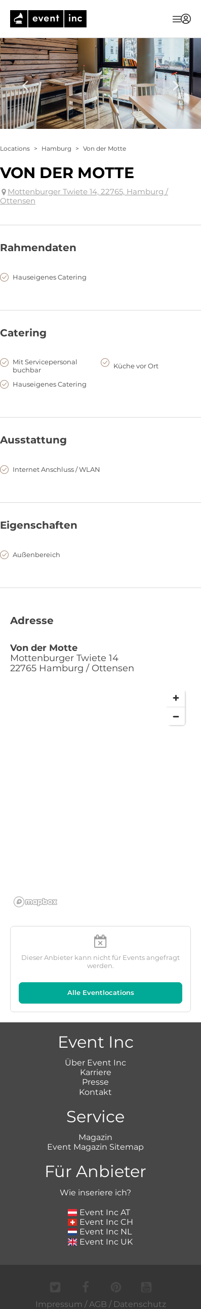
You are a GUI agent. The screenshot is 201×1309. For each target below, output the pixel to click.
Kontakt (95, 1092)
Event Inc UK (100, 1242)
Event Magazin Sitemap (95, 1147)
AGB (98, 1304)
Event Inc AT (99, 1212)
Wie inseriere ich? (95, 1192)
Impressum (59, 1304)
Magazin (95, 1137)
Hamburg (56, 148)
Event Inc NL (100, 1231)
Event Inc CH (101, 1222)
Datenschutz (139, 1304)
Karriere (95, 1072)
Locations (15, 148)
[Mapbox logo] (35, 902)
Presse (95, 1082)
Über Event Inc (95, 1062)
